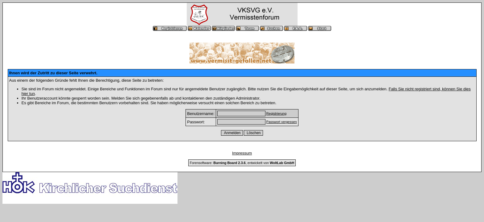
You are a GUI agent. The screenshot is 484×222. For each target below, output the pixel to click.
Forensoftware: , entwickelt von (242, 163)
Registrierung (276, 113)
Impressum (242, 153)
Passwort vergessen (281, 122)
